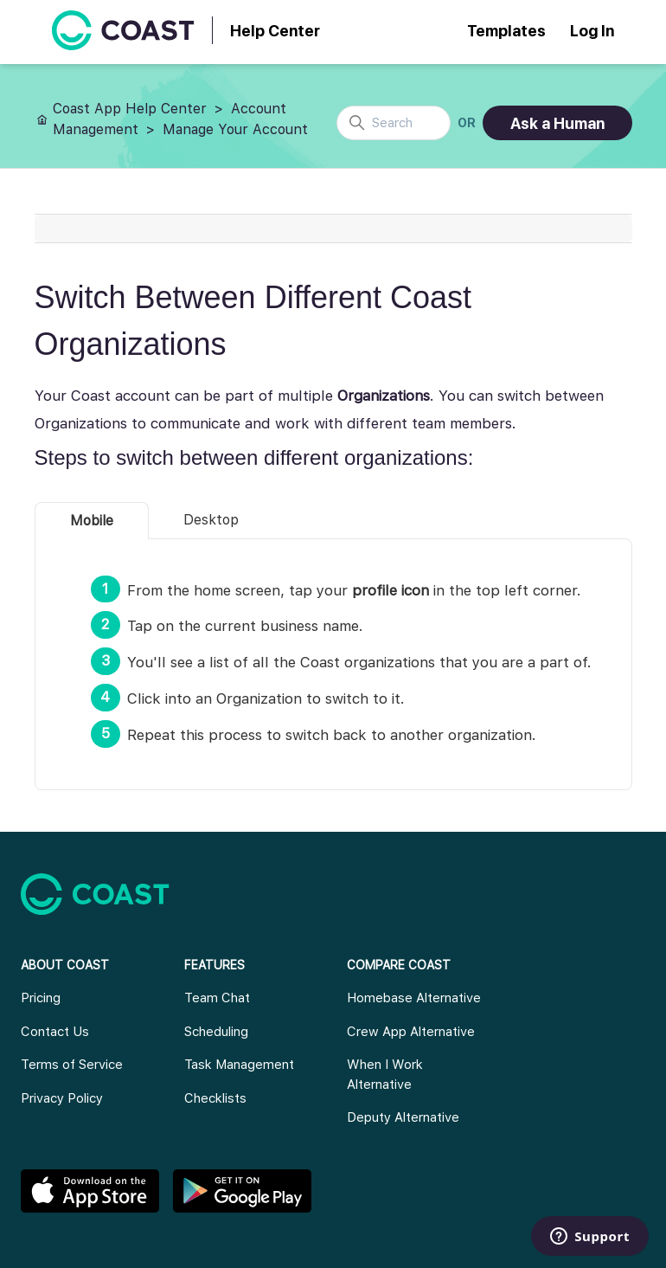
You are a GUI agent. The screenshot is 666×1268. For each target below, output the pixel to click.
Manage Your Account (235, 129)
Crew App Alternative (411, 1032)
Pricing (41, 998)
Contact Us (55, 1032)
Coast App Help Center (130, 108)
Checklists (215, 1098)
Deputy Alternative (403, 1117)
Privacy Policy (62, 1098)
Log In (592, 31)
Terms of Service (72, 1064)
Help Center (275, 31)
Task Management (239, 1064)
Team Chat (217, 998)
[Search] (393, 123)
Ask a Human (557, 123)
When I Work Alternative (385, 1074)
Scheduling (216, 1032)
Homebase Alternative (414, 998)
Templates (506, 31)
